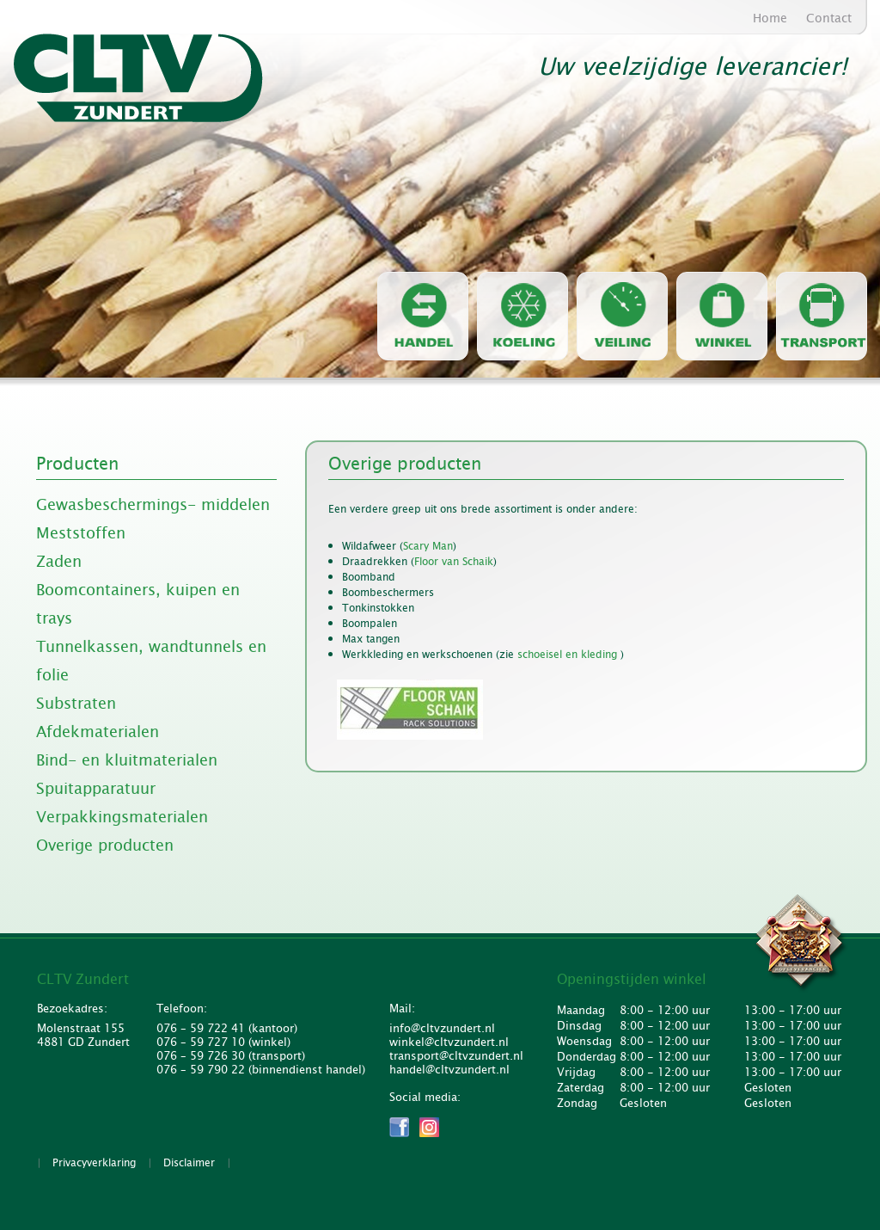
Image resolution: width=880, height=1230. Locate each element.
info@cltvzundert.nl (442, 1029)
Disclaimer (189, 1163)
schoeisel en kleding (568, 654)
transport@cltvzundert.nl (453, 1056)
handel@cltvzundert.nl (449, 1070)
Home (770, 18)
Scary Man (428, 546)
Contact (829, 18)
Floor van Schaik (453, 561)
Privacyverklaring (94, 1163)
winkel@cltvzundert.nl (449, 1042)
